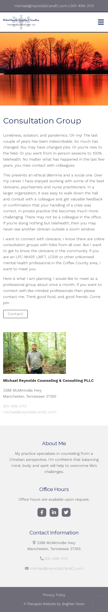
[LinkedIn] (54, 512)
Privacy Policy (54, 595)
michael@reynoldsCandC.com (29, 412)
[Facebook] (41, 512)
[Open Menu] (101, 22)
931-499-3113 (14, 406)
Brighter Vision (73, 604)
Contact (15, 314)
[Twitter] (66, 512)
